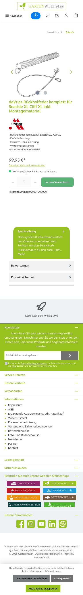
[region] (41, 72)
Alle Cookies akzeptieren (43, 588)
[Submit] (70, 355)
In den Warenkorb (57, 182)
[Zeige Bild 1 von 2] (37, 93)
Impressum (15, 405)
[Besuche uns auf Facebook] (20, 524)
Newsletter (15, 439)
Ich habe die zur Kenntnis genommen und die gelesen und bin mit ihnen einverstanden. (41, 364)
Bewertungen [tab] (41, 265)
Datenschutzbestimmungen (33, 363)
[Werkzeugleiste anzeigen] (36, 15)
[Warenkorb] (76, 15)
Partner (12, 443)
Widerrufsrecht (17, 418)
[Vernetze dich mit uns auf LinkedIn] (52, 524)
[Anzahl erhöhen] (35, 182)
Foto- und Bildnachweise (23, 435)
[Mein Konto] (66, 15)
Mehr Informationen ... (50, 571)
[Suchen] (47, 15)
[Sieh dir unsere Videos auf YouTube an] (41, 524)
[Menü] (13, 15)
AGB (14, 365)
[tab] (41, 243)
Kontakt (13, 448)
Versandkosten (65, 546)
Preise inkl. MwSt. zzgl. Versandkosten (27, 165)
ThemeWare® (41, 557)
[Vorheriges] (12, 72)
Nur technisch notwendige (31, 578)
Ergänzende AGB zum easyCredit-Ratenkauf (36, 413)
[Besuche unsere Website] (63, 524)
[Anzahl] (24, 182)
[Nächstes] (71, 72)
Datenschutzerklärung (22, 422)
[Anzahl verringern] (13, 182)
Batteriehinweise (18, 431)
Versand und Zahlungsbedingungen (30, 426)
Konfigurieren (62, 578)
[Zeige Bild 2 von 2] (45, 93)
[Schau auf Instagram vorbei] (31, 524)
